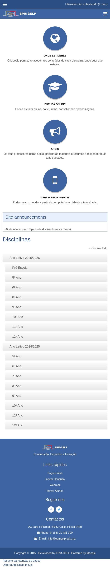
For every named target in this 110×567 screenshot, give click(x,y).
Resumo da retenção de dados (21, 560)
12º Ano (17, 336)
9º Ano (16, 307)
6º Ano (16, 287)
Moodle (91, 553)
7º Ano (16, 376)
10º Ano (17, 317)
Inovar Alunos (55, 490)
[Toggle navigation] (105, 13)
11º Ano (17, 327)
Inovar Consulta (55, 479)
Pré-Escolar (20, 267)
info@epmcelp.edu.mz (61, 538)
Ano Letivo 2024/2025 (24, 346)
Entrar (103, 4)
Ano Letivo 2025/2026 (24, 258)
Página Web (55, 473)
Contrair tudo (100, 248)
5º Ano (16, 277)
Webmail (55, 485)
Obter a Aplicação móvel (17, 564)
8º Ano (16, 297)
